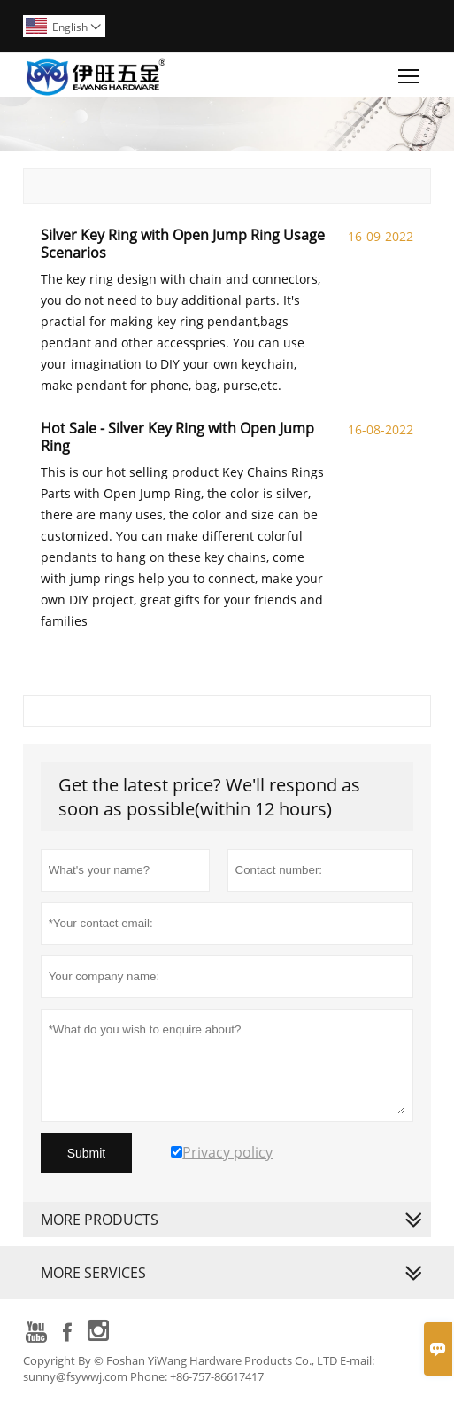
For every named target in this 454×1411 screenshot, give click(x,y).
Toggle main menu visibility (410, 72)
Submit (86, 1153)
